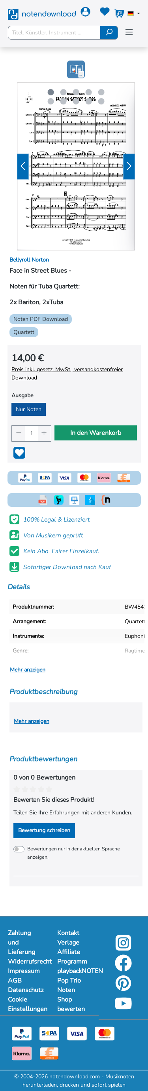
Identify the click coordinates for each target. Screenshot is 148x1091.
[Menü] (129, 32)
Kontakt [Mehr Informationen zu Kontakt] (68, 933)
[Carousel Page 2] (63, 92)
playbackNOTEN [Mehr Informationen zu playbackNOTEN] (74, 971)
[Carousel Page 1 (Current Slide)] (50, 92)
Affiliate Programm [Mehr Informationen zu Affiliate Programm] (72, 957)
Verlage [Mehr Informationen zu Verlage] (68, 942)
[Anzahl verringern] (18, 433)
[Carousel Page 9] (88, 101)
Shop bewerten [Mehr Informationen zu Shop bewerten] (71, 1004)
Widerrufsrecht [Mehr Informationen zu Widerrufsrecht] (24, 961)
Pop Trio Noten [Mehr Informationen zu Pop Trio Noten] (69, 985)
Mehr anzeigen (27, 670)
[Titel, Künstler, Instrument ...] (54, 33)
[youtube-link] (123, 1009)
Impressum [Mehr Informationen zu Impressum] (24, 971)
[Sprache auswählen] (133, 14)
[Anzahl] (31, 433)
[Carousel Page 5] (101, 92)
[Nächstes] (129, 166)
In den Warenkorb (95, 433)
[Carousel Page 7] (63, 101)
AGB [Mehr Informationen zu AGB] (15, 980)
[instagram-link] (123, 948)
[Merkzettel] (104, 13)
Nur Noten (28, 409)
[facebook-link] (123, 968)
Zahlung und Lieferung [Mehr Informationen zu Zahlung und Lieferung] (21, 942)
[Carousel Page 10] (101, 101)
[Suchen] (109, 33)
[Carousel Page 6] (50, 101)
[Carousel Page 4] (88, 92)
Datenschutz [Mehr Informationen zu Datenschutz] (24, 990)
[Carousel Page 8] (76, 101)
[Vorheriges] (23, 166)
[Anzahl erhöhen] (44, 433)
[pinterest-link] (123, 988)
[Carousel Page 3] (76, 92)
